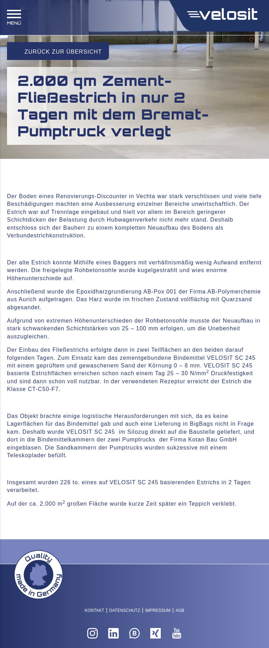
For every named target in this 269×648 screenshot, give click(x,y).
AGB (179, 610)
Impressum (158, 610)
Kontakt (94, 610)
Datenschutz (124, 610)
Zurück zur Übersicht (63, 52)
